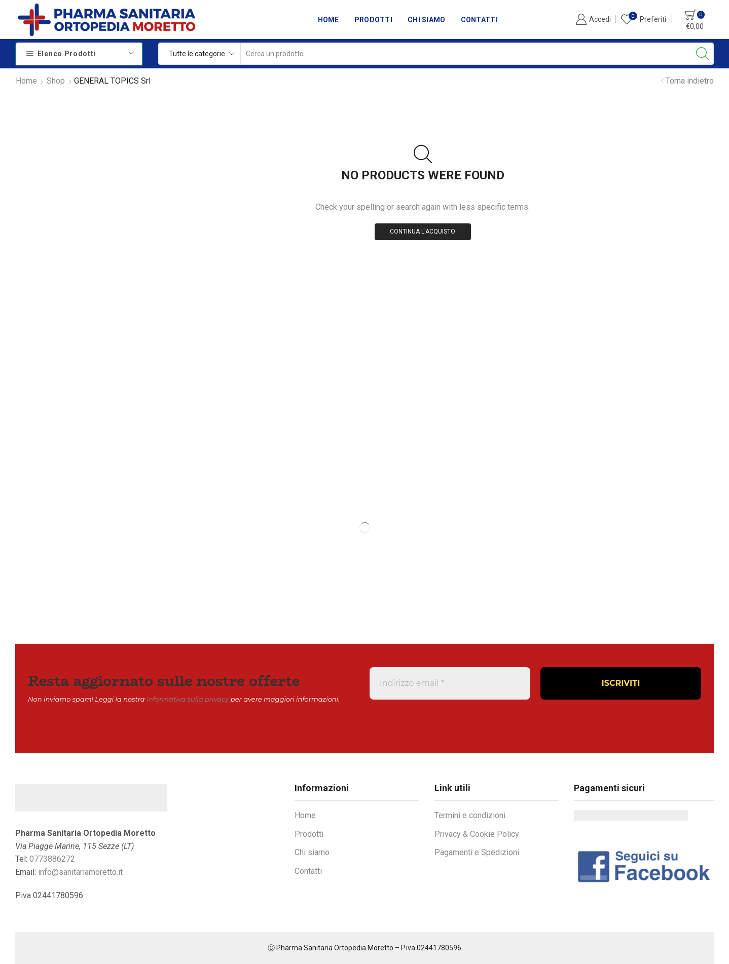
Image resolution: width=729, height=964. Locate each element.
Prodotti (373, 20)
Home (328, 20)
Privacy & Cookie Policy (476, 834)
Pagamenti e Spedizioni (476, 852)
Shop (56, 81)
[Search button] (702, 53)
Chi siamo (427, 20)
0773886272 (52, 859)
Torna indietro (690, 81)
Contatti (479, 20)
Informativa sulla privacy (188, 699)
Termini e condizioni (469, 815)
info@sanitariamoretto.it (80, 872)
